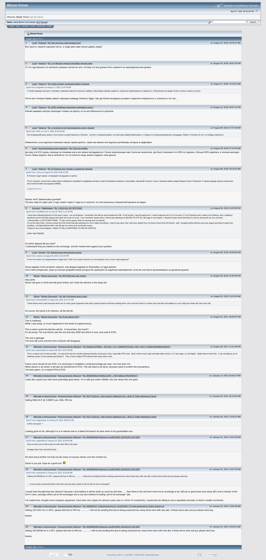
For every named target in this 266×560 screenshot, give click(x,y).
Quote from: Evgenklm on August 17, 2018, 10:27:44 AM (48, 87)
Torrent (44, 22)
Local (34, 43)
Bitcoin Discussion (49, 276)
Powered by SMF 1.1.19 (117, 555)
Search (25, 26)
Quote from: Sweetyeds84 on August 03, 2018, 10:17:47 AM (50, 300)
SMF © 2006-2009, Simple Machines (144, 555)
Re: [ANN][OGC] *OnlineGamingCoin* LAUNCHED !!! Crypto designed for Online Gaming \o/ (123, 506)
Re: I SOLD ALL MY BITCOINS (68, 208)
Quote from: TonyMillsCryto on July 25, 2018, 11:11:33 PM (49, 212)
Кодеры (42, 252)
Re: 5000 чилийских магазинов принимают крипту (70, 107)
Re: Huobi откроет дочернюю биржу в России (68, 84)
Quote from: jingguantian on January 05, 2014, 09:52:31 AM (50, 420)
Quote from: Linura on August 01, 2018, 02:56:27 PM (47, 172)
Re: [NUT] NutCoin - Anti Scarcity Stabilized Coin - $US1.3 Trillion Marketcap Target (119, 396)
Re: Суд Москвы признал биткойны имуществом (70, 63)
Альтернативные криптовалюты (53, 148)
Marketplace (47, 208)
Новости (42, 63)
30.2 (38, 22)
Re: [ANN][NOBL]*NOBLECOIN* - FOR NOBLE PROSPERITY (110, 376)
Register (41, 26)
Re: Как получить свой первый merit (64, 43)
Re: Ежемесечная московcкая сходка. (64, 252)
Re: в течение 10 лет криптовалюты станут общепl (71, 128)
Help (18, 26)
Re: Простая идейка (78, 148)
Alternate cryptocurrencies (45, 347)
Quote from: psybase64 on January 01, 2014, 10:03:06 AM (49, 473)
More (49, 26)
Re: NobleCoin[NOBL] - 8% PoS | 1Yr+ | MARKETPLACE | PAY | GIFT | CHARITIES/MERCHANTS (126, 347)
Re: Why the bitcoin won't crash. (73, 296)
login (32, 17)
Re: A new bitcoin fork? (69, 317)
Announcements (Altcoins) (69, 347)
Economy (36, 208)
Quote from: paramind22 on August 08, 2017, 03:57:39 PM (49, 350)
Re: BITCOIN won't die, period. (72, 276)
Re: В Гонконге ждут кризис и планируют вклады (70, 169)
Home (12, 26)
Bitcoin (37, 276)
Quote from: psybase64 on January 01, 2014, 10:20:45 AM (49, 441)
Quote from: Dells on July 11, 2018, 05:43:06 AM (45, 131)
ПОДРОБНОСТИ (34, 189)
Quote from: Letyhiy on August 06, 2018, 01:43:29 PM (47, 256)
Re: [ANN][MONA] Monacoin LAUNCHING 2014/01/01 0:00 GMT (111, 437)
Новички (42, 43)
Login (33, 26)
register (40, 17)
